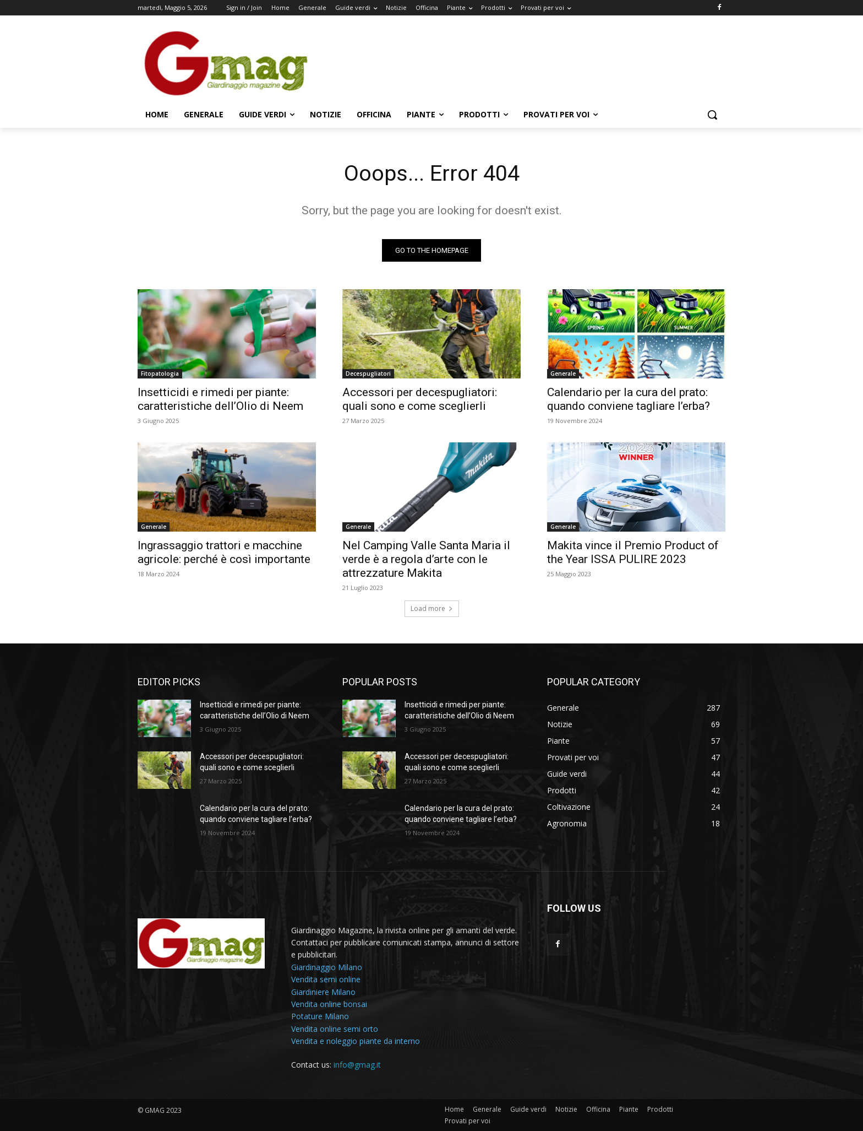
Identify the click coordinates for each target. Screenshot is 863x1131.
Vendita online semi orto (334, 1029)
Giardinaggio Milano (326, 967)
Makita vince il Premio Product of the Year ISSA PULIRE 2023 (633, 552)
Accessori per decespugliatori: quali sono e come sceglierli (419, 399)
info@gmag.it (357, 1065)
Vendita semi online (326, 980)
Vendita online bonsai (329, 1004)
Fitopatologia (160, 374)
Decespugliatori (368, 374)
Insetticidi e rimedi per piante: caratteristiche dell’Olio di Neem (220, 399)
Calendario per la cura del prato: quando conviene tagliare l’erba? (628, 399)
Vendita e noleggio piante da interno (355, 1041)
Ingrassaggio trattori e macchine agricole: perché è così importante (224, 552)
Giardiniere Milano (323, 992)
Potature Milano (320, 1016)
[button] (712, 114)
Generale (563, 374)
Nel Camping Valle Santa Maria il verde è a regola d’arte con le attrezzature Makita (426, 559)
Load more (432, 609)
